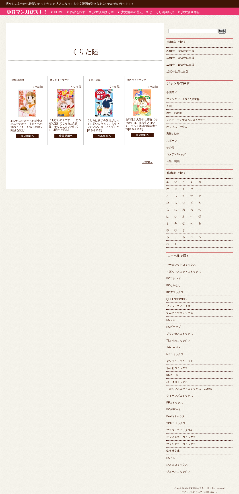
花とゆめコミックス (178, 340)
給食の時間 (18, 80)
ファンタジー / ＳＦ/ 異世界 (183, 99)
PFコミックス (174, 402)
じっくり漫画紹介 (161, 12)
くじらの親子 (95, 80)
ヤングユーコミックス (179, 361)
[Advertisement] (82, 35)
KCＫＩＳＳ (173, 375)
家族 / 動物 (172, 133)
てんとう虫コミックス (179, 313)
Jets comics (173, 347)
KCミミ (170, 319)
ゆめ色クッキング (136, 80)
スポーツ (171, 140)
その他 (170, 147)
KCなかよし (173, 285)
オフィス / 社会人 (176, 126)
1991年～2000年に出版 (180, 57)
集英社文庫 (173, 450)
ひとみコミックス (177, 464)
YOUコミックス (175, 423)
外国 (169, 106)
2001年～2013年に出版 (180, 50)
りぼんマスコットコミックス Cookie (189, 388)
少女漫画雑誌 (190, 12)
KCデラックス (174, 292)
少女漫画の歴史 (132, 12)
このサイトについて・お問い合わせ (200, 492)
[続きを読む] (17, 130)
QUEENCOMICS (176, 299)
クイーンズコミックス (179, 395)
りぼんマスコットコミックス (183, 271)
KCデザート (173, 409)
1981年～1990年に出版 (180, 64)
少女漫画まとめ (103, 12)
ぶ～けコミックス (177, 381)
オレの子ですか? (59, 80)
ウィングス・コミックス (181, 444)
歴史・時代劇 (174, 113)
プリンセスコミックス (179, 333)
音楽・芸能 (173, 161)
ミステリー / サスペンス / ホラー (186, 119)
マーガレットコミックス (181, 264)
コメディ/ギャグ (177, 154)
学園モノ (171, 92)
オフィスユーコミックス (181, 437)
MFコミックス (174, 354)
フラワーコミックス (178, 306)
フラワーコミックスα (179, 430)
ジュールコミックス (178, 471)
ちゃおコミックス (177, 368)
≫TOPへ (147, 162)
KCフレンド (173, 278)
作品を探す (78, 12)
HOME (58, 12)
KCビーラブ (173, 326)
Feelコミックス (175, 416)
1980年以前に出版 (177, 71)
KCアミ (170, 457)
